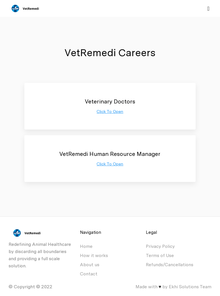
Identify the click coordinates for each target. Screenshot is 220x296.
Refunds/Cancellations (169, 264)
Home (86, 246)
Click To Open (110, 111)
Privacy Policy (160, 246)
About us (89, 264)
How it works (94, 255)
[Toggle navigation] (208, 8)
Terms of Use (160, 255)
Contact (88, 274)
